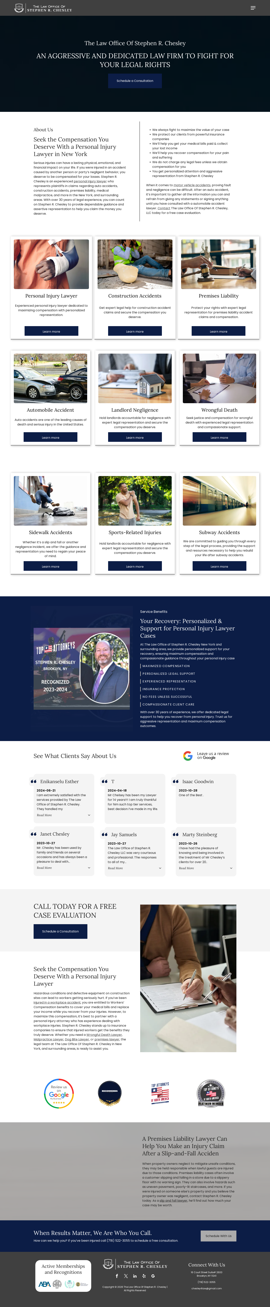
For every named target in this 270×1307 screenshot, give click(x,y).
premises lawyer (106, 1039)
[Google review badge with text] (59, 1093)
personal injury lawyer (90, 181)
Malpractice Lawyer (49, 1039)
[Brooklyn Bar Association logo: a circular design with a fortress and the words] (57, 1284)
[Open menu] (253, 8)
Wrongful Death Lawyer (104, 1035)
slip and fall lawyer (173, 1200)
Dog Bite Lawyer (77, 1039)
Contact (164, 208)
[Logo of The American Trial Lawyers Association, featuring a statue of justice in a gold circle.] (82, 1284)
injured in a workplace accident (57, 1002)
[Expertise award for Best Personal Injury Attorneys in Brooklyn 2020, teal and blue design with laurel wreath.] (69, 1284)
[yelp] (144, 1276)
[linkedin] (135, 1276)
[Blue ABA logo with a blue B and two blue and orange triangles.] (44, 1284)
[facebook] (117, 1276)
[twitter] (126, 1276)
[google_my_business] (153, 1276)
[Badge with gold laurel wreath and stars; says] (109, 1093)
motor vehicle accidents (192, 185)
